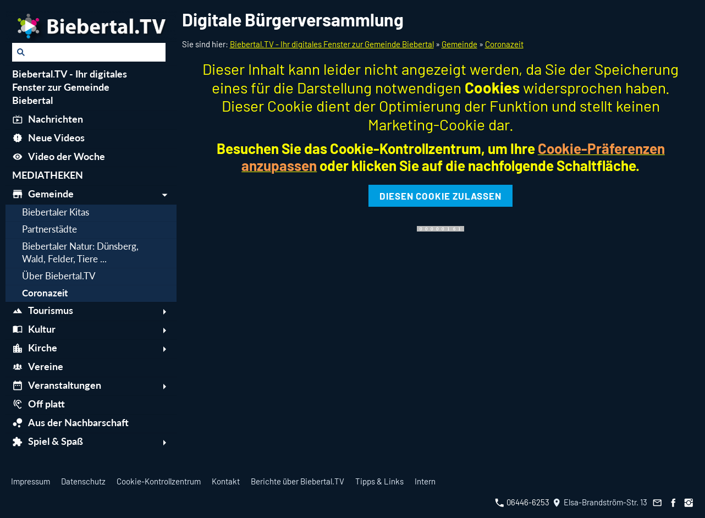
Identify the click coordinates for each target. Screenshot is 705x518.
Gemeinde (459, 44)
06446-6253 (522, 502)
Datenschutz (83, 481)
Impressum (30, 481)
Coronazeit (504, 44)
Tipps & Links (379, 481)
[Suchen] (89, 52)
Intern (425, 481)
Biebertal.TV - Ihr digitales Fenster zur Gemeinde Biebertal (332, 44)
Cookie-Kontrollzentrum (159, 481)
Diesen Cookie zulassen (440, 195)
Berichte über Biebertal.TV (297, 481)
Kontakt (226, 481)
